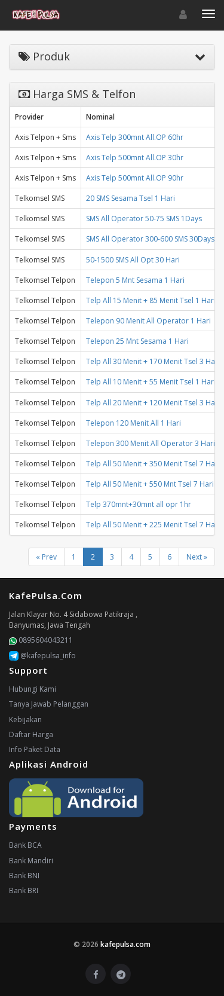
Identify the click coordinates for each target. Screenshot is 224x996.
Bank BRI (23, 890)
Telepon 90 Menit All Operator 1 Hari (148, 321)
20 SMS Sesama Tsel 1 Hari (130, 198)
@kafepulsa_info (42, 655)
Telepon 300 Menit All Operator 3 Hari (150, 443)
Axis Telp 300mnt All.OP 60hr (134, 137)
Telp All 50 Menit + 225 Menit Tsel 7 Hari (153, 525)
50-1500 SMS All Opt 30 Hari (133, 260)
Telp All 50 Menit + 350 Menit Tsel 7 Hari (153, 464)
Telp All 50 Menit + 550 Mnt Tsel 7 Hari (150, 484)
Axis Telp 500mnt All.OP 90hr (134, 178)
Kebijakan (25, 719)
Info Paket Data (34, 749)
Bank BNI (24, 875)
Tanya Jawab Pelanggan (48, 704)
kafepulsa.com (125, 944)
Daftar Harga (31, 734)
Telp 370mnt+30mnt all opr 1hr (138, 504)
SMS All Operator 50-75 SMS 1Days (144, 218)
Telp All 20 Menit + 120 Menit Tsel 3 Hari (153, 403)
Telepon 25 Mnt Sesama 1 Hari (137, 341)
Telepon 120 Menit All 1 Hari (133, 423)
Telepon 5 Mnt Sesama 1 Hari (135, 280)
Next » (196, 557)
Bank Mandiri (31, 861)
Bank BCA (25, 845)
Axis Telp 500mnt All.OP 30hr (134, 157)
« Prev (46, 557)
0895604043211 (41, 640)
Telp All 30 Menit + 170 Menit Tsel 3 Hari (153, 361)
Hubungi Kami (32, 689)
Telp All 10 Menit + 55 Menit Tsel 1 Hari (151, 382)
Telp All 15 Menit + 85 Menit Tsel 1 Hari (151, 300)
